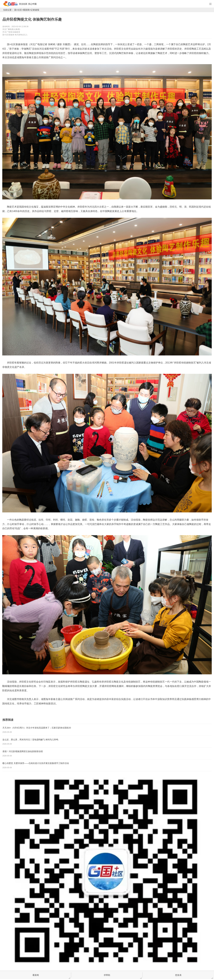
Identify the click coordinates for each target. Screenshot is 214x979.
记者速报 (35, 10)
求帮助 (107, 975)
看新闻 (26, 10)
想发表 (178, 975)
